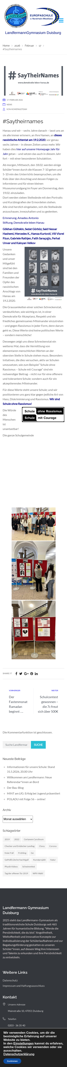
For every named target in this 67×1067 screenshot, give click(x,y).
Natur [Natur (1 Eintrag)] (53, 859)
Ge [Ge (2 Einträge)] (32, 853)
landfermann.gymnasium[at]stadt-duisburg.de (33, 1038)
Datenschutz (10, 980)
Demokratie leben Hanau (29, 222)
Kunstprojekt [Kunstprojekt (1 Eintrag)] (39, 859)
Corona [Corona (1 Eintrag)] (52, 846)
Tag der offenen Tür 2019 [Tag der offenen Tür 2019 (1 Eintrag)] (16, 873)
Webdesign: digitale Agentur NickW (43, 1056)
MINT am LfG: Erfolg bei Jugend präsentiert (33, 793)
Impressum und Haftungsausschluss (24, 985)
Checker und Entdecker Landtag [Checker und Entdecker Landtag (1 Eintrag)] (19, 846)
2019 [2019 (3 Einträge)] (7, 839)
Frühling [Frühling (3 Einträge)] (22, 853)
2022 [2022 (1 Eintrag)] (16, 839)
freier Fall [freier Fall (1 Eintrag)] (9, 853)
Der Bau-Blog (15, 787)
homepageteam (19, 109)
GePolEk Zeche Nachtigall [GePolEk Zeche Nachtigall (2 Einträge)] (17, 859)
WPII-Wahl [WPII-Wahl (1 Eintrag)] (38, 873)
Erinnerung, (10, 218)
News (9, 104)
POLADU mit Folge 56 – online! (26, 799)
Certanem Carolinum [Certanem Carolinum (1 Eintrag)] (34, 839)
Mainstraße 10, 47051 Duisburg (25, 1010)
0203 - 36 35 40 (16, 1025)
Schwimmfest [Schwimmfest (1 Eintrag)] (28, 866)
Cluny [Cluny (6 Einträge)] (42, 846)
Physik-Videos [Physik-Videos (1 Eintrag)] (11, 866)
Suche (38, 744)
